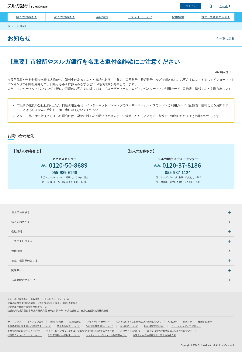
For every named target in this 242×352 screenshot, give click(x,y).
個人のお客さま (26, 17)
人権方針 (172, 321)
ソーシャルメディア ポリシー (186, 326)
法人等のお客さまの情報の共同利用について (138, 321)
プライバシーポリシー (98, 321)
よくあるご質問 (35, 321)
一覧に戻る (226, 38)
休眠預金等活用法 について (99, 326)
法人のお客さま (64, 17)
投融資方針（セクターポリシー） (25, 335)
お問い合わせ (56, 321)
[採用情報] (121, 251)
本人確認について (129, 326)
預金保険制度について (68, 326)
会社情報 (102, 17)
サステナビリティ (140, 17)
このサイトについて (130, 330)
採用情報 (178, 17)
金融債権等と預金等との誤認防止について (29, 326)
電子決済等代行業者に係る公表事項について (169, 330)
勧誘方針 (187, 321)
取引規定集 (75, 321)
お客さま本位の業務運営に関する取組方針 (154, 335)
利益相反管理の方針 (154, 326)
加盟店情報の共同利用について (64, 335)
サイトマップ (14, 321)
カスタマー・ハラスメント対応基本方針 (106, 335)
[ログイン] (190, 6)
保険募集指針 (205, 321)
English (224, 6)
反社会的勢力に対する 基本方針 (24, 330)
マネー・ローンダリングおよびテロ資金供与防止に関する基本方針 (80, 330)
